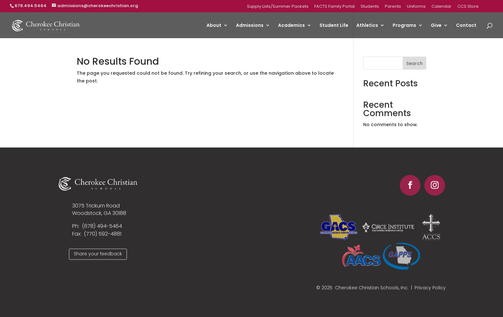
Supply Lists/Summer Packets (277, 6)
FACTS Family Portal (334, 6)
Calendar (441, 6)
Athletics (367, 25)
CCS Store (468, 6)
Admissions (249, 25)
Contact (466, 25)
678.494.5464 (31, 6)
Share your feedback (98, 256)
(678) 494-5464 (102, 229)
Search (414, 63)
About (214, 25)
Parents (393, 6)
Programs (404, 25)
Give (436, 25)
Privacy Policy (430, 291)
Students (370, 6)
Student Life (333, 25)
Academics (291, 25)
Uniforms (416, 6)
